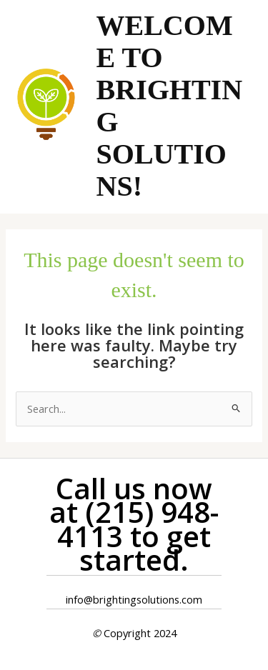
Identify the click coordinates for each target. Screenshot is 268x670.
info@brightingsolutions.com (134, 599)
